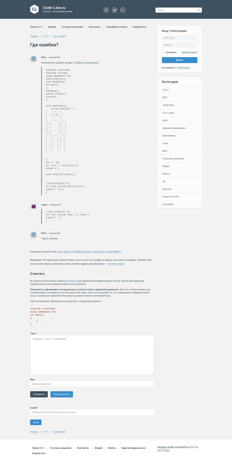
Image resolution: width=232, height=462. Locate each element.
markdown (72, 281)
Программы (168, 135)
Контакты (94, 26)
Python (166, 174)
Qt (163, 181)
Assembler (168, 204)
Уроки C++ (36, 26)
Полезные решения (173, 158)
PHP (164, 97)
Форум (52, 26)
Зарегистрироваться (133, 448)
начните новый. (116, 263)
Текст (33, 333)
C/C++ (165, 90)
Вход (35, 422)
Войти (179, 60)
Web (164, 151)
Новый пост (140, 26)
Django (166, 166)
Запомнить (169, 52)
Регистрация (183, 68)
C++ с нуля (168, 113)
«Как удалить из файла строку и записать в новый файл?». (89, 251)
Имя (32, 379)
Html (164, 120)
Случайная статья (116, 26)
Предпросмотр (61, 394)
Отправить (39, 394)
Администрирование (174, 128)
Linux (165, 143)
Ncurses (166, 189)
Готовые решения (72, 26)
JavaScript (168, 105)
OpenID (33, 408)
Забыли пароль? (189, 52)
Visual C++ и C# (170, 196)
